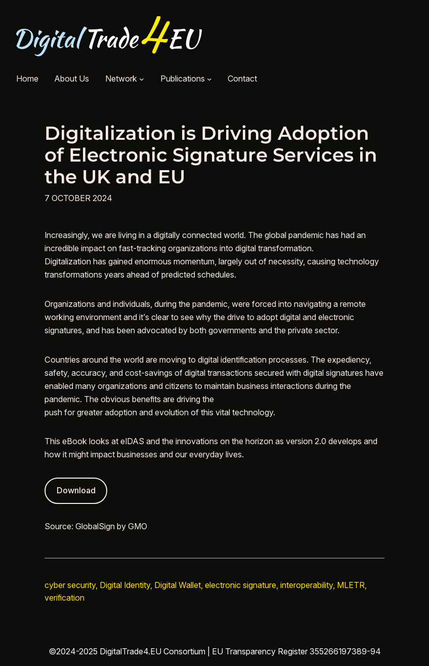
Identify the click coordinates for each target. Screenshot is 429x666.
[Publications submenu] (209, 79)
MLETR (351, 585)
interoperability (306, 585)
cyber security (70, 585)
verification (64, 598)
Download (76, 490)
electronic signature (240, 585)
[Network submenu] (141, 79)
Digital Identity (125, 585)
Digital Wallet (177, 585)
